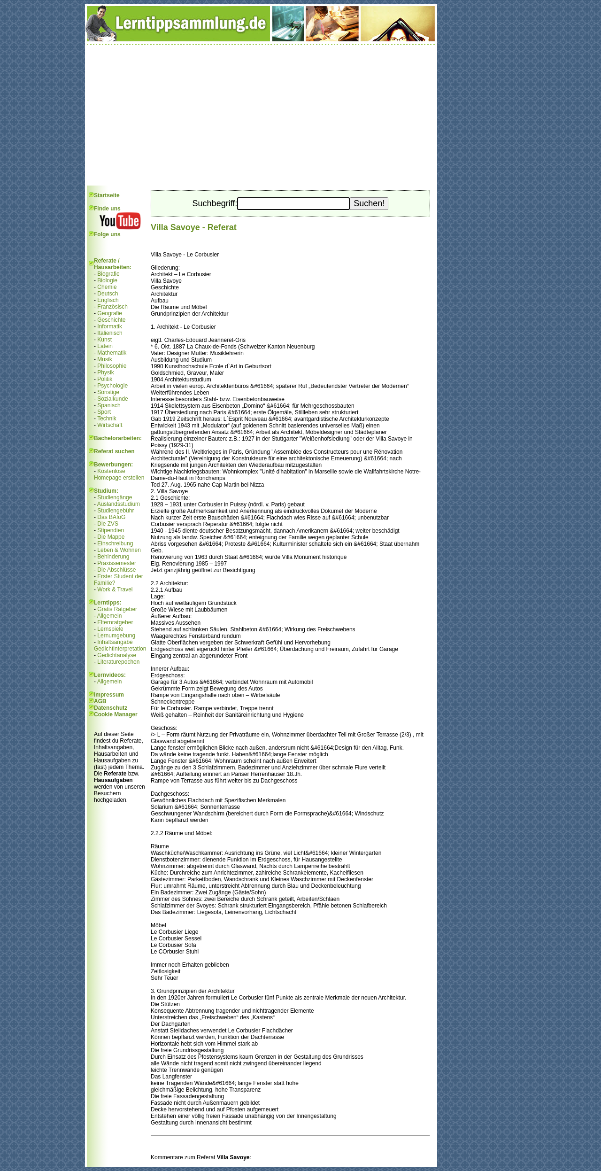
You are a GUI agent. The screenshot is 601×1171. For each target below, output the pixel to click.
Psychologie (112, 385)
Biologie (107, 280)
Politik (104, 379)
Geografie (109, 313)
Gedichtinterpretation (120, 648)
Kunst (104, 339)
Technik (106, 418)
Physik (105, 372)
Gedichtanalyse (116, 655)
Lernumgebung (116, 635)
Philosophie (111, 366)
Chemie (106, 287)
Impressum (109, 694)
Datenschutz (110, 708)
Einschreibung (115, 543)
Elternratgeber (115, 622)
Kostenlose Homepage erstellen (119, 474)
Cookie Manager (116, 714)
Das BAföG (111, 517)
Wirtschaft (109, 425)
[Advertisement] (261, 115)
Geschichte (111, 320)
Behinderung (113, 556)
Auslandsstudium (118, 504)
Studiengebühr (115, 510)
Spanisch (108, 405)
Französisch (112, 306)
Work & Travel (114, 589)
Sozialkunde (112, 399)
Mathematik (111, 352)
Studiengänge (114, 497)
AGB (100, 701)
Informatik (109, 326)
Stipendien (110, 530)
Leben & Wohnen (119, 550)
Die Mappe (110, 537)
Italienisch (109, 333)
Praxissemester (116, 563)
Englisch (107, 300)
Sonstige (108, 392)
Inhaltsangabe (114, 642)
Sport (104, 412)
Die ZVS (107, 523)
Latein (105, 346)
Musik (104, 359)
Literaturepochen (118, 662)
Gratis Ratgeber (117, 609)
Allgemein (109, 616)
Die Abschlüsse (116, 569)
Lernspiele (110, 629)
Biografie (108, 274)
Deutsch (107, 293)
